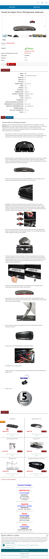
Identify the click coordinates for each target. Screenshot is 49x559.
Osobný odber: (4, 55)
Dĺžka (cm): (21, 77)
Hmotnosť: (21, 87)
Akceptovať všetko (24, 550)
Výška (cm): (21, 81)
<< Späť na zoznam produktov (8, 479)
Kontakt (12, 7)
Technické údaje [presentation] (5, 70)
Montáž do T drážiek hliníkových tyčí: (15, 106)
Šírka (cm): (21, 79)
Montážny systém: (19, 91)
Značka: (22, 73)
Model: (22, 75)
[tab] (5, 70)
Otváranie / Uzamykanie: (18, 93)
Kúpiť (12, 64)
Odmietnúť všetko (24, 556)
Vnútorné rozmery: (19, 83)
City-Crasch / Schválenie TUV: (17, 110)
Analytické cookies (21, 545)
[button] (45, 26)
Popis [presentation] (3, 117)
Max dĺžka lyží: (20, 99)
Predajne (37, 7)
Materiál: (21, 95)
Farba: (22, 97)
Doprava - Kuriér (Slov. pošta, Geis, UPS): (9, 53)
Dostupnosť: (3, 48)
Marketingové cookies (9, 547)
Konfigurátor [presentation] (9, 117)
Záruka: (2, 60)
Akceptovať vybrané (24, 553)
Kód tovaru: (3, 57)
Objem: (22, 85)
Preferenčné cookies (34, 545)
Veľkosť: (22, 112)
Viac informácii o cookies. (9, 543)
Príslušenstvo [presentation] (5, 412)
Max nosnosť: (20, 89)
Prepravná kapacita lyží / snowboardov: (15, 102)
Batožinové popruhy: (19, 108)
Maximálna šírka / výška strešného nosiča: (14, 104)
